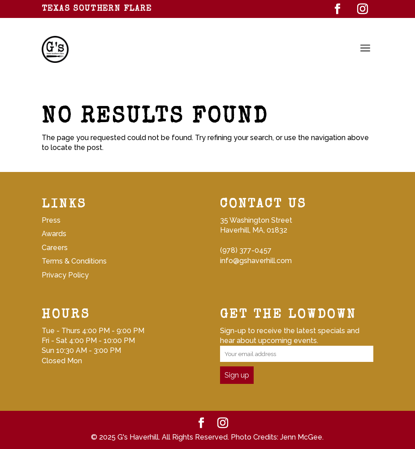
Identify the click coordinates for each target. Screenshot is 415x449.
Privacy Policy (65, 275)
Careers (55, 247)
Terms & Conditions (74, 261)
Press (51, 220)
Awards (54, 233)
